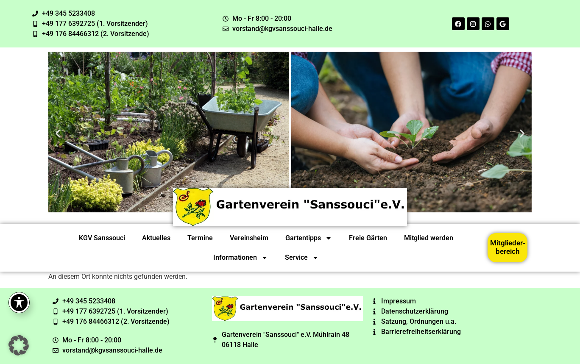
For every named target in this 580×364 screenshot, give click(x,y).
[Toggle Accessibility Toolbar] (19, 302)
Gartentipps (308, 238)
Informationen (240, 257)
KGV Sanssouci (102, 238)
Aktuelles (156, 238)
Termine (200, 238)
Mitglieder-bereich (507, 247)
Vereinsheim (249, 238)
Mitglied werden (428, 238)
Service (302, 257)
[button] (58, 133)
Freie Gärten (368, 238)
